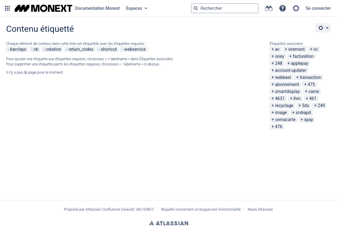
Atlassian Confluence (103, 209)
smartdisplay (287, 91)
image (281, 112)
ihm (296, 98)
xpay (308, 119)
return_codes (81, 49)
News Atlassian (260, 209)
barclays (18, 49)
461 (313, 98)
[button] (7, 8)
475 (311, 84)
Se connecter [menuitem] (318, 8)
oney (279, 56)
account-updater (290, 70)
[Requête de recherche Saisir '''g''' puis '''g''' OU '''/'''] (224, 8)
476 (278, 126)
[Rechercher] (195, 8)
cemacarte (285, 119)
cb (36, 49)
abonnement (287, 84)
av (277, 49)
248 (278, 63)
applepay (299, 63)
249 (321, 105)
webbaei (283, 77)
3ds (305, 105)
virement (296, 49)
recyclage (284, 105)
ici (315, 49)
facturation (303, 56)
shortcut (109, 49)
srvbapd (303, 112)
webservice (135, 49)
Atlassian (168, 223)
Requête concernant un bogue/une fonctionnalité (201, 209)
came (314, 91)
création (53, 49)
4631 (279, 98)
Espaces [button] (134, 8)
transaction (310, 77)
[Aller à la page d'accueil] (67, 8)
